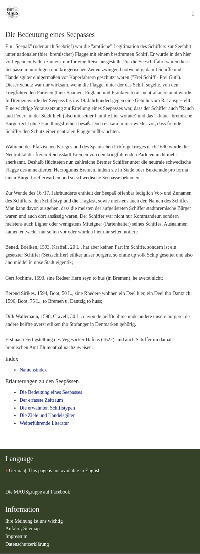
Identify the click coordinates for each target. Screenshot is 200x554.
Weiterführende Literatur (44, 423)
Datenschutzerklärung (27, 544)
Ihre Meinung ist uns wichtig (34, 521)
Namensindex (33, 370)
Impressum (16, 536)
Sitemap (31, 528)
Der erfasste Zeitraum (41, 400)
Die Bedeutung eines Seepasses (51, 392)
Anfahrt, (14, 528)
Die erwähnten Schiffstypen (47, 408)
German (17, 470)
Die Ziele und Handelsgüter (47, 415)
